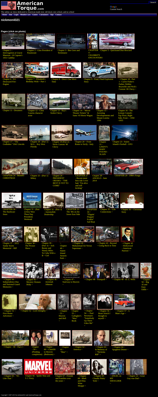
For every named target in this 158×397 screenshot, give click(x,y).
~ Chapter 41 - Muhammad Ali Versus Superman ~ (82, 245)
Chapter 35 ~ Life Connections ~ (108, 210)
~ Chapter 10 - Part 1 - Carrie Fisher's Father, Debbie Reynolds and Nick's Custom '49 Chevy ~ (127, 84)
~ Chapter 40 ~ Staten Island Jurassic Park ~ (63, 250)
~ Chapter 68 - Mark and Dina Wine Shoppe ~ (82, 381)
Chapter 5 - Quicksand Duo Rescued (116, 50)
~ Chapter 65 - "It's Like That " (11, 377)
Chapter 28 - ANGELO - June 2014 (99, 178)
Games (35, 15)
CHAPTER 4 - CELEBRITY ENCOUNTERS (95, 54)
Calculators (44, 15)
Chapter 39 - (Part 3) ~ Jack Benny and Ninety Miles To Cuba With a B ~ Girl (48, 249)
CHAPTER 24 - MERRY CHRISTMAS (13, 176)
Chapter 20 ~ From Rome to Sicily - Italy (84, 143)
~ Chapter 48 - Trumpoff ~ (95, 279)
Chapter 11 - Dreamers (12, 110)
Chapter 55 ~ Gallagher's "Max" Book (76, 316)
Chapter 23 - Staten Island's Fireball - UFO (122, 143)
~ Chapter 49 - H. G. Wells (123, 279)
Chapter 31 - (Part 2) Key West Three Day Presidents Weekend (32, 214)
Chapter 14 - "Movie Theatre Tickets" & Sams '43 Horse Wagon (83, 113)
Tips (52, 15)
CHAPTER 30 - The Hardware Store (10, 211)
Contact (58, 15)
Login (16, 15)
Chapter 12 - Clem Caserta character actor (36, 113)
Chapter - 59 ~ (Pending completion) (37, 351)
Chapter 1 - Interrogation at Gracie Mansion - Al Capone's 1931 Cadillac (12, 54)
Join (10, 15)
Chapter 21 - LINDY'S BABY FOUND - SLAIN (103, 148)
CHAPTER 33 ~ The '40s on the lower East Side (74, 211)
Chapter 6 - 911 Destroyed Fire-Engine (9, 81)
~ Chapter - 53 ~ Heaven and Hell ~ (63, 316)
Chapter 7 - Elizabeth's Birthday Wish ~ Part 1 (36, 80)
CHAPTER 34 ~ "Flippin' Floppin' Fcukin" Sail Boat (92, 215)
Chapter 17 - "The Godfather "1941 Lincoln (13, 143)
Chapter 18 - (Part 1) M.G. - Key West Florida (39, 144)
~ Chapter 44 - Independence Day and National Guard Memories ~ (11, 283)
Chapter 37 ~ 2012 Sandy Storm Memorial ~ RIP (11, 245)
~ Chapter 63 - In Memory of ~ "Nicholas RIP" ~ (101, 351)
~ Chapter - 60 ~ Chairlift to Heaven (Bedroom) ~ (50, 351)
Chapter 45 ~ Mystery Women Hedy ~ (33, 282)
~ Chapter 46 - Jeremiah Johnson (51, 282)
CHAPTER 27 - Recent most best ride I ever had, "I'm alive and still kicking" (81, 181)
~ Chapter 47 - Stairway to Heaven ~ (70, 282)
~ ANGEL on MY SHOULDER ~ (115, 379)
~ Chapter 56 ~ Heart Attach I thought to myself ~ (104, 314)
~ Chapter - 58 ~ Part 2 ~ (13, 347)
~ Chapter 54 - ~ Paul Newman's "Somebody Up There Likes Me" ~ (89, 318)
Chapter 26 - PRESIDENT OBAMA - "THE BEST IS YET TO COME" (60, 180)
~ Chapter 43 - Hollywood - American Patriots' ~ (127, 247)
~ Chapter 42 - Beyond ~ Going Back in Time (107, 244)
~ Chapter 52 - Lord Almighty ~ (33, 311)
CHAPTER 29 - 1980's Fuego (127, 175)
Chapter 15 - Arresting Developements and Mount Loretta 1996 (105, 115)
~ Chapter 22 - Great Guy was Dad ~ (136, 377)
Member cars (25, 15)
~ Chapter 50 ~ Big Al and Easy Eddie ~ (145, 284)
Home (4, 15)
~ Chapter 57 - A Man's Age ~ (122, 312)
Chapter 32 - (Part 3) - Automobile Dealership (53, 212)
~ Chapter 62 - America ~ (79, 348)
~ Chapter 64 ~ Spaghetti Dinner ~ (120, 348)
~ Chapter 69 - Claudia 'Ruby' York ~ (99, 378)
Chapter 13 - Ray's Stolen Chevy (58, 111)
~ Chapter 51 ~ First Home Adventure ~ (9, 313)
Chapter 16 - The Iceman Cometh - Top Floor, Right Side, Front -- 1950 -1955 (126, 115)
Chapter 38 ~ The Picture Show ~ (30, 245)
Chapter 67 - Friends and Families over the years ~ (64, 378)
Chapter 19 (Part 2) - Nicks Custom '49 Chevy (61, 144)
